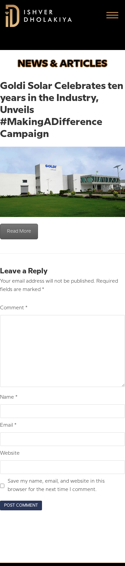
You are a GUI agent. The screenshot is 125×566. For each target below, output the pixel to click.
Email (8, 425)
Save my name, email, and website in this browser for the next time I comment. (56, 485)
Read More (19, 231)
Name (8, 397)
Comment (13, 308)
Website (10, 453)
